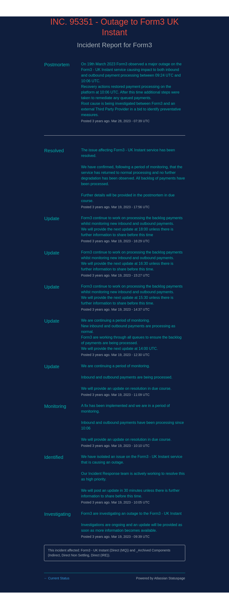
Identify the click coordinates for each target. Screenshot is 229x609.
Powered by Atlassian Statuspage (160, 578)
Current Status (56, 578)
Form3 (142, 45)
